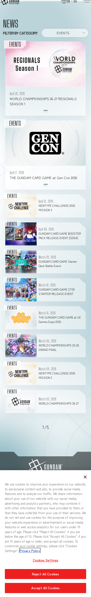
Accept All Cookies (45, 588)
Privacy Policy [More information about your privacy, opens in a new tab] (30, 550)
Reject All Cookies (45, 574)
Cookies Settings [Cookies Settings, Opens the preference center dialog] (45, 560)
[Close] (85, 477)
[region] (45, 533)
